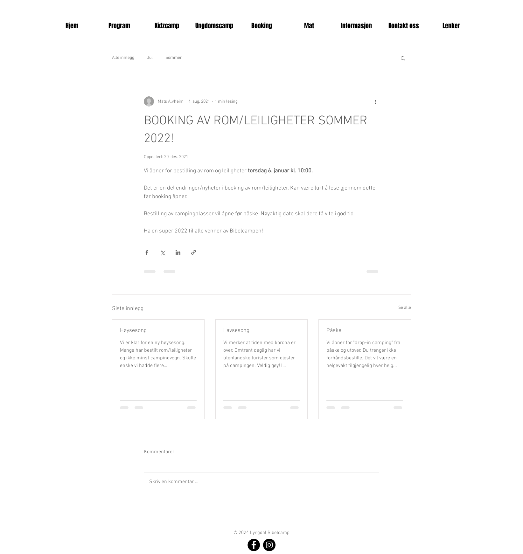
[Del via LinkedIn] (178, 252)
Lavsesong (236, 330)
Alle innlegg (123, 57)
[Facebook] (254, 545)
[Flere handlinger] (375, 101)
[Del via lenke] (194, 252)
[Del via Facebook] (147, 252)
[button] (119, 25)
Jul (150, 57)
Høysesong (133, 330)
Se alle (404, 307)
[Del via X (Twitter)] (162, 252)
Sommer (173, 57)
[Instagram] (269, 545)
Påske (333, 330)
